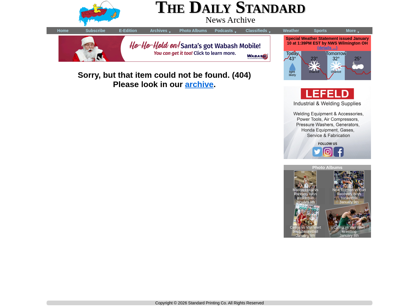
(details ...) (327, 47)
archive (199, 84)
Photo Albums (193, 30)
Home (63, 30)
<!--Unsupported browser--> (327, 201)
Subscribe (95, 30)
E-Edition (128, 30)
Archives (160, 31)
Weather (291, 30)
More (353, 31)
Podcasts (226, 31)
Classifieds (258, 31)
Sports (320, 30)
